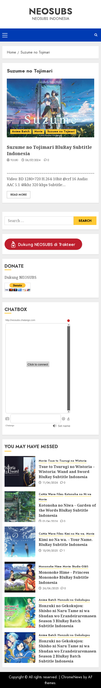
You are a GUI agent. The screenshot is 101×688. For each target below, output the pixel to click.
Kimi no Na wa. (75, 534)
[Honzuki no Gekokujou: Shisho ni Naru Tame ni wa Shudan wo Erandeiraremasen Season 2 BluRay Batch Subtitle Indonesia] (20, 647)
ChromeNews (71, 677)
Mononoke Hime (50, 567)
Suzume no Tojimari (61, 131)
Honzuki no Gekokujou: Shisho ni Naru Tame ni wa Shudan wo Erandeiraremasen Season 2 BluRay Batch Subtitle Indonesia (67, 651)
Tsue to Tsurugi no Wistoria (67, 461)
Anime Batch (21, 131)
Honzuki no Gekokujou (74, 600)
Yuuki (14, 160)
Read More (18, 195)
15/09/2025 (50, 551)
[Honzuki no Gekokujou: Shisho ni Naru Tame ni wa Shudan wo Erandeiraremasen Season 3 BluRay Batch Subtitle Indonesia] (20, 612)
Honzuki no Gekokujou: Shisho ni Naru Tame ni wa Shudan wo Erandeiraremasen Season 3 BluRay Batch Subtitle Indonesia (67, 616)
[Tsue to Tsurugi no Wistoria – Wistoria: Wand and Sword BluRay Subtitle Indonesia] (20, 471)
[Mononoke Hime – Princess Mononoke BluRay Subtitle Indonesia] (20, 577)
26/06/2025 (51, 588)
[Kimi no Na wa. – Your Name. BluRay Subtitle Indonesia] (20, 542)
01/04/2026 (50, 521)
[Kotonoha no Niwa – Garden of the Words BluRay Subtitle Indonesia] (20, 506)
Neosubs (50, 11)
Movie (38, 131)
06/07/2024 (33, 160)
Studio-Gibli (80, 567)
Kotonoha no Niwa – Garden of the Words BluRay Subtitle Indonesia (67, 510)
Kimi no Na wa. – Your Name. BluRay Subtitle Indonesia (66, 542)
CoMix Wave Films (51, 494)
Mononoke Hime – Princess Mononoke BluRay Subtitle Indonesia (64, 577)
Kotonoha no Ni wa (78, 494)
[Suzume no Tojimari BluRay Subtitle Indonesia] (50, 108)
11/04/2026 (50, 483)
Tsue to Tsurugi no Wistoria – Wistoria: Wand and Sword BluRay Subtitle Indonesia (67, 471)
